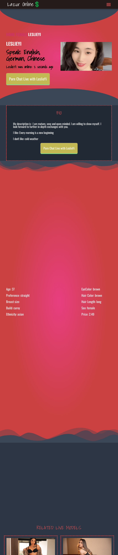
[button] (108, 4)
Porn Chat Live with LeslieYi (28, 78)
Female (21, 34)
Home (10, 34)
